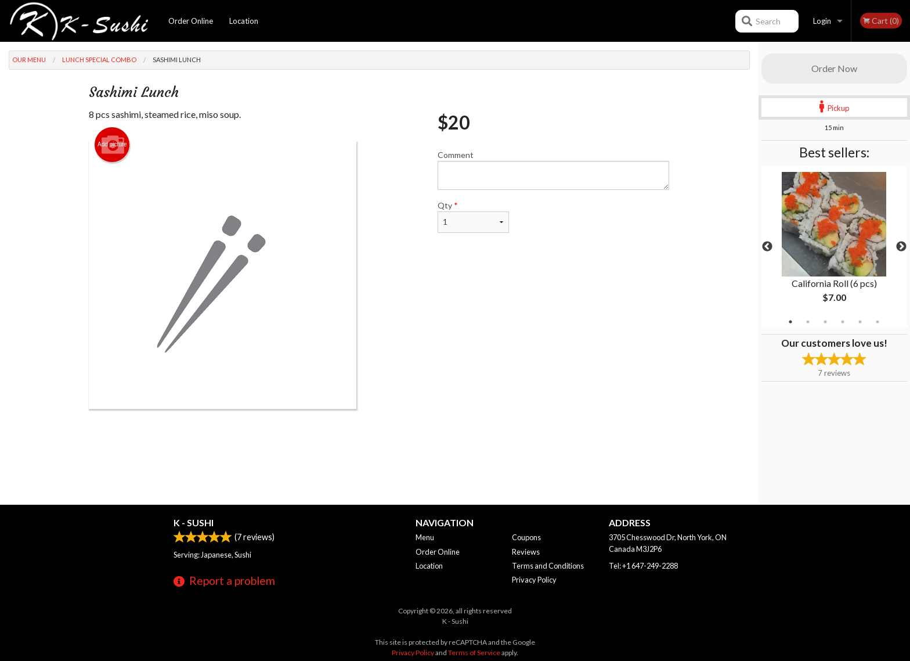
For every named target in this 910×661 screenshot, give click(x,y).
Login (822, 21)
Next (901, 247)
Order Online (190, 21)
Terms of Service (474, 652)
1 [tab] (790, 322)
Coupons (526, 537)
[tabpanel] (834, 247)
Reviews (526, 551)
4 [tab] (842, 322)
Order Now (834, 68)
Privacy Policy (534, 579)
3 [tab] (825, 322)
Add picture (112, 144)
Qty (473, 216)
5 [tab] (860, 322)
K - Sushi (194, 522)
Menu (425, 537)
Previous (767, 247)
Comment (553, 170)
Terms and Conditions (548, 565)
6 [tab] (877, 322)
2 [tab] (808, 322)
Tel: (643, 565)
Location (243, 21)
